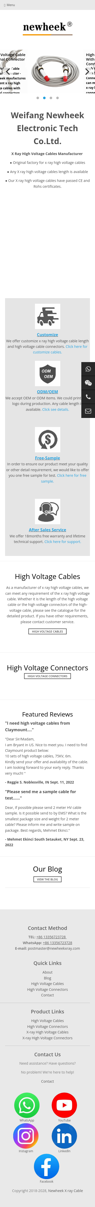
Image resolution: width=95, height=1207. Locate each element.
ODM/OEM (47, 392)
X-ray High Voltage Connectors (47, 1037)
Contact (47, 995)
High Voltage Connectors (47, 676)
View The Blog (47, 879)
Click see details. (55, 409)
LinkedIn (64, 1138)
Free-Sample (47, 458)
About (47, 972)
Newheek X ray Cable (65, 1190)
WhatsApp (27, 1108)
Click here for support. (62, 541)
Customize (47, 334)
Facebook (46, 1169)
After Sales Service (47, 530)
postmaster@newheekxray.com (54, 948)
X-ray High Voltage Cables (48, 1032)
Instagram (26, 1138)
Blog (47, 978)
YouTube (64, 1108)
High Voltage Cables (47, 631)
